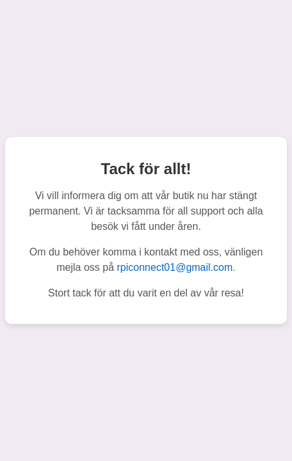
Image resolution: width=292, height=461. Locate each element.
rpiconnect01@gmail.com (175, 267)
